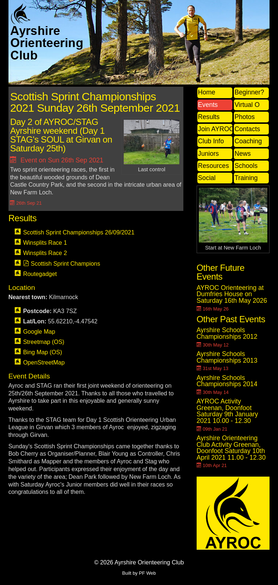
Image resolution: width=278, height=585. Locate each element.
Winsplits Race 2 (45, 253)
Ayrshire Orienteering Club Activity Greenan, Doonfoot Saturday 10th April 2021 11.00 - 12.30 (231, 447)
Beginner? (249, 92)
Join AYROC (215, 129)
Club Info (211, 141)
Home (206, 92)
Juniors (208, 153)
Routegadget (40, 274)
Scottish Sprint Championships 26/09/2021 (78, 232)
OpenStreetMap (44, 362)
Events (208, 104)
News (243, 153)
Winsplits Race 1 (45, 243)
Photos (245, 117)
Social (207, 178)
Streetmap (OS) (43, 342)
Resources (213, 165)
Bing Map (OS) (42, 352)
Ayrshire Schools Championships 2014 (227, 381)
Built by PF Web (139, 573)
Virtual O (247, 104)
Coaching (248, 141)
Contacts (247, 129)
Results (209, 117)
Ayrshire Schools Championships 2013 (227, 357)
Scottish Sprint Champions (65, 264)
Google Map (39, 332)
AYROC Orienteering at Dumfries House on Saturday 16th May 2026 (232, 294)
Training (246, 178)
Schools (246, 165)
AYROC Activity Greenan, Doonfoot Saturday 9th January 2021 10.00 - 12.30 (227, 411)
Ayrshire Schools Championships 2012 (227, 333)
